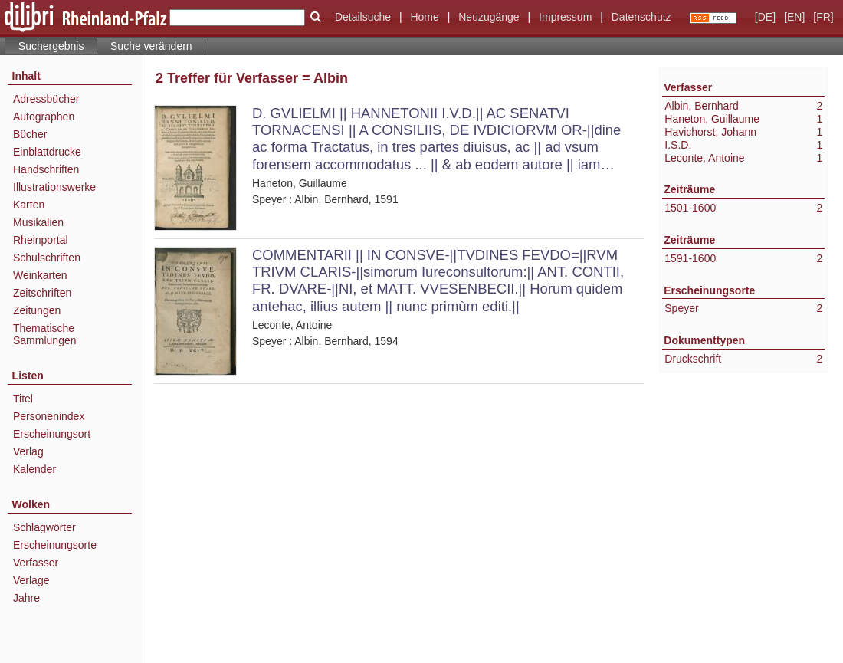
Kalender (34, 469)
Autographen (43, 116)
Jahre (26, 598)
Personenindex (48, 416)
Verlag (28, 451)
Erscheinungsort (51, 434)
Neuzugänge (488, 17)
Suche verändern (151, 46)
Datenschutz (641, 17)
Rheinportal (40, 240)
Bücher (30, 134)
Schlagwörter (44, 527)
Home (424, 17)
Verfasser (35, 562)
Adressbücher (46, 99)
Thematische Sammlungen (45, 334)
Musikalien (38, 222)
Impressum (565, 17)
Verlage (31, 580)
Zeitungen (37, 310)
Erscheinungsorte (55, 545)
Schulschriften (46, 257)
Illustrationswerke (54, 187)
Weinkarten (40, 275)
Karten (28, 205)
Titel (23, 398)
